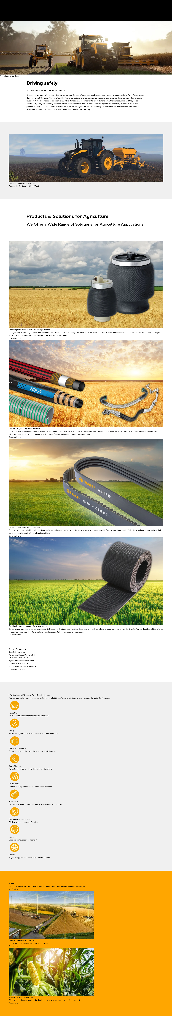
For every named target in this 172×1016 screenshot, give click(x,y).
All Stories (13, 889)
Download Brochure (17, 669)
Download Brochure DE (18, 663)
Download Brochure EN (18, 657)
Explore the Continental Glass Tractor (25, 186)
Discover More (15, 338)
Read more (13, 946)
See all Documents (17, 652)
